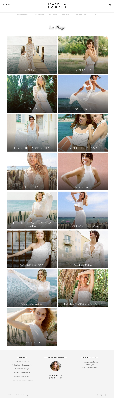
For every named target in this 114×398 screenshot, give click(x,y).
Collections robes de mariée (22, 365)
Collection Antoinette (22, 372)
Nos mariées (67, 15)
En (96, 15)
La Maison (53, 15)
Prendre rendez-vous (89, 367)
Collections (22, 15)
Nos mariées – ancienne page (22, 380)
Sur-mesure (39, 15)
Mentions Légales (25, 395)
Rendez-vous (81, 15)
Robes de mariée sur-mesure (22, 361)
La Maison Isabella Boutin (22, 376)
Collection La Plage (22, 369)
